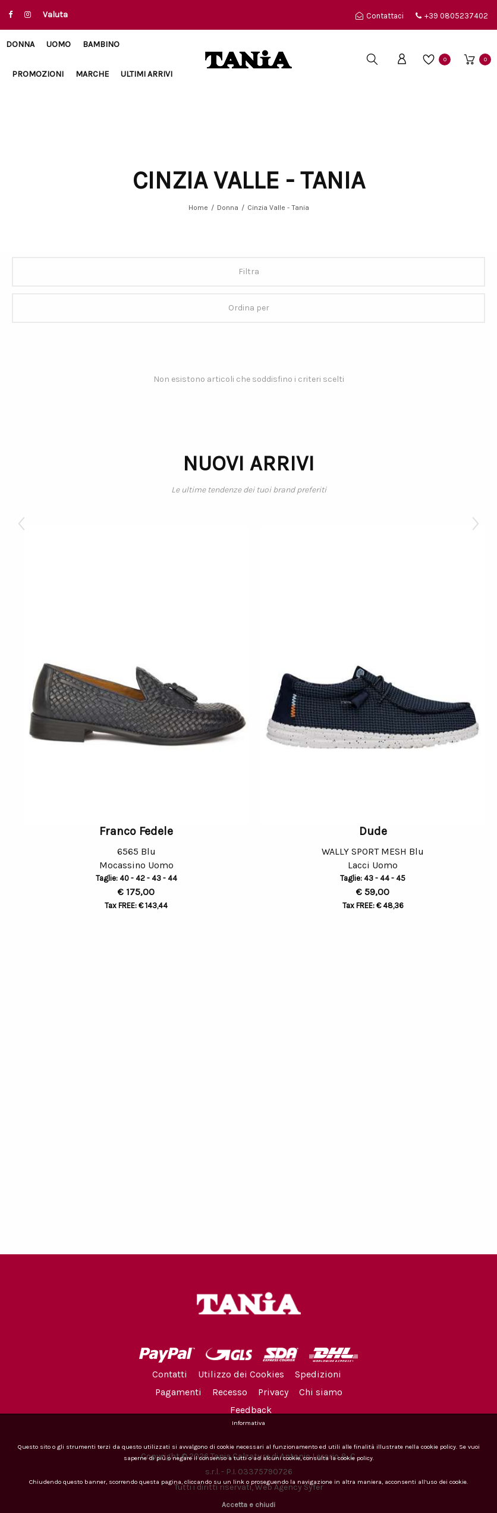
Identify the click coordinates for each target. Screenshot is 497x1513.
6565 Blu (136, 851)
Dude (373, 831)
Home (198, 207)
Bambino (101, 44)
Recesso (229, 1392)
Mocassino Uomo (136, 867)
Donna (20, 44)
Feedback (251, 1409)
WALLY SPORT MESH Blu (373, 851)
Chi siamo (320, 1392)
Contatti (169, 1374)
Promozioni (38, 74)
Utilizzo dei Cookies (241, 1374)
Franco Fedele (136, 831)
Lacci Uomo (373, 867)
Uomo (58, 44)
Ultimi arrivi (146, 74)
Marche (92, 74)
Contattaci (380, 15)
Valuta (55, 15)
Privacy (273, 1392)
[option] (136, 720)
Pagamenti (178, 1392)
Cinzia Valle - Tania (278, 207)
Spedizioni (318, 1374)
